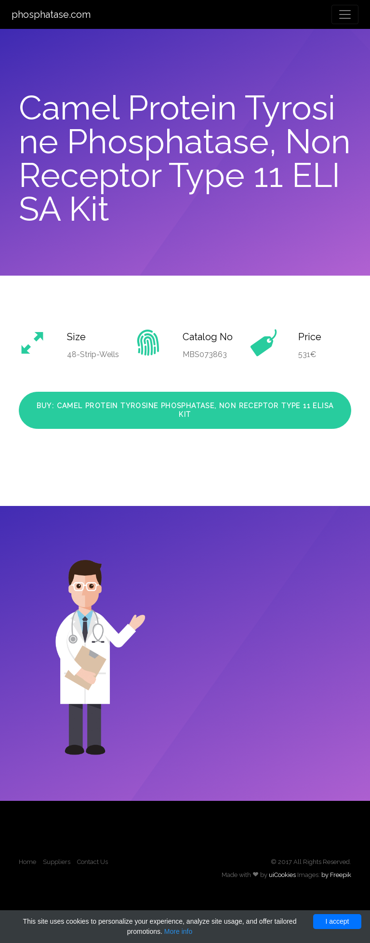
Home (27, 861)
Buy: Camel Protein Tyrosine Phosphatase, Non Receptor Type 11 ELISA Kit (185, 410)
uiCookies (282, 874)
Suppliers (56, 861)
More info (178, 931)
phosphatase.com (51, 14)
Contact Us (92, 861)
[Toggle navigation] (344, 14)
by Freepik (336, 874)
